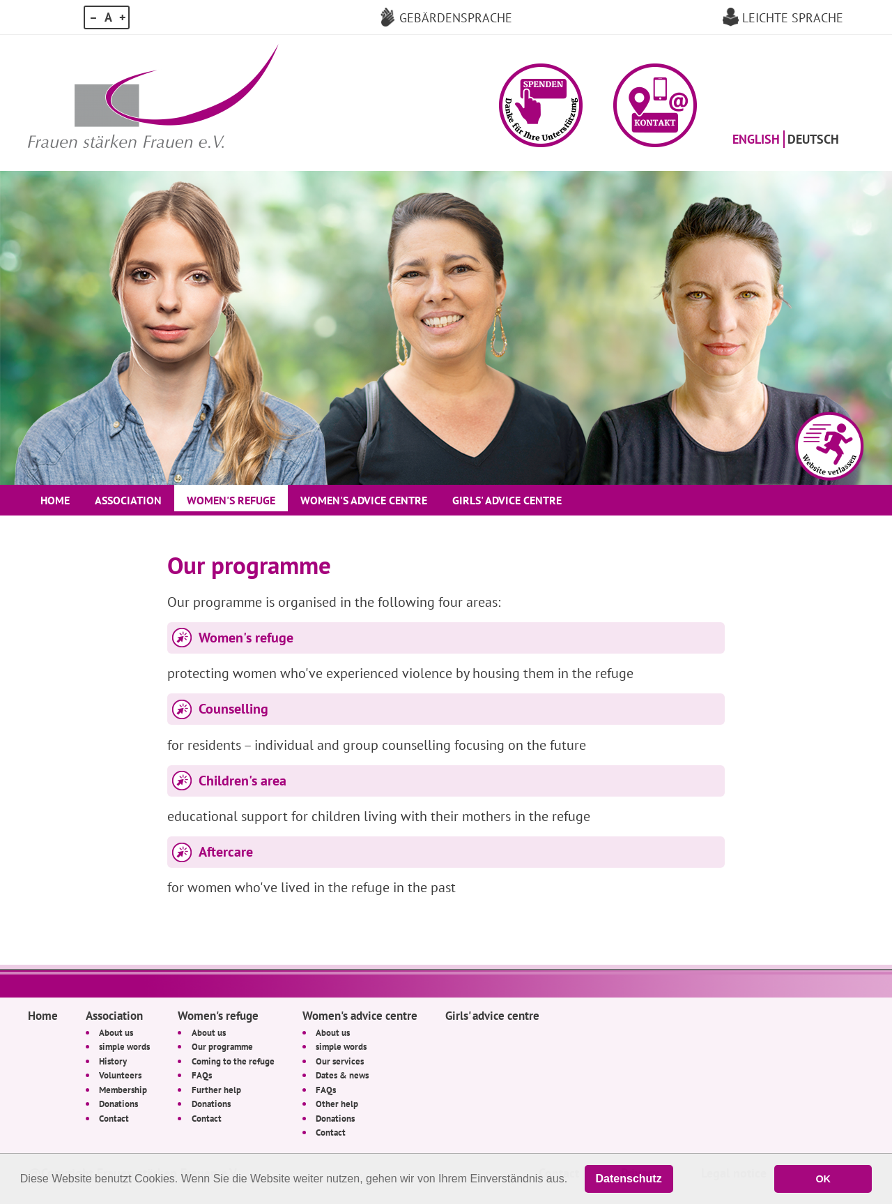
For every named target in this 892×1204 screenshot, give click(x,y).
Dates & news (342, 1075)
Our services (340, 1061)
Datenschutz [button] (629, 1178)
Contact (114, 1118)
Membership (123, 1089)
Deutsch (813, 138)
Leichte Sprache (792, 17)
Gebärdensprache (455, 17)
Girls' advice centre (507, 500)
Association (128, 500)
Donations (118, 1103)
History (113, 1061)
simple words (124, 1046)
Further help (216, 1089)
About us (116, 1032)
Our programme (222, 1046)
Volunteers (120, 1075)
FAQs (202, 1075)
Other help (337, 1103)
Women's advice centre (363, 500)
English (756, 138)
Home (55, 500)
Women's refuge (231, 500)
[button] (540, 105)
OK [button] (823, 1178)
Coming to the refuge (233, 1061)
